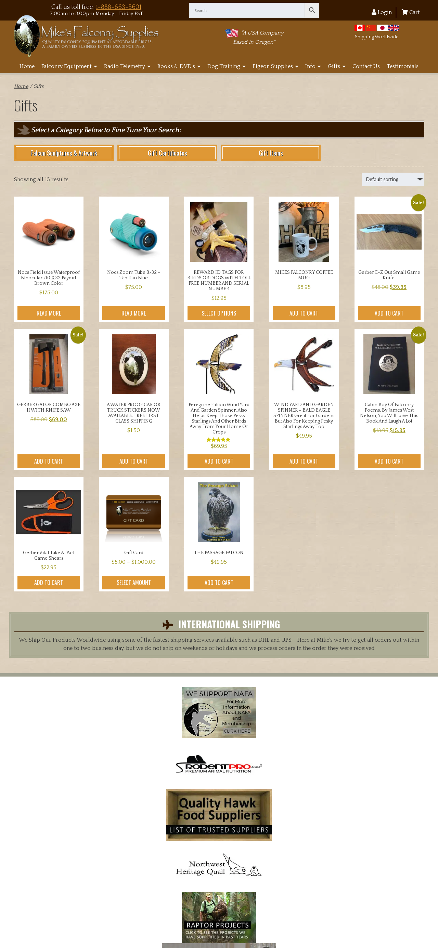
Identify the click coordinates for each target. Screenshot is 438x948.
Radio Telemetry (127, 66)
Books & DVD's (179, 66)
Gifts (337, 66)
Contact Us (366, 66)
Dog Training (226, 66)
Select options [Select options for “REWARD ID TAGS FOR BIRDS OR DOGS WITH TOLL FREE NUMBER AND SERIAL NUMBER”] (219, 313)
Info (313, 66)
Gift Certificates (167, 152)
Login (382, 12)
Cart (411, 12)
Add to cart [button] (303, 313)
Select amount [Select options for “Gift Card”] (134, 582)
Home (27, 66)
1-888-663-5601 (118, 7)
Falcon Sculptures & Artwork (63, 152)
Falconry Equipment (69, 66)
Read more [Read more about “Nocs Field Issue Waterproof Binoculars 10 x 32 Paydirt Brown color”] (49, 313)
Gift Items (271, 152)
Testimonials (402, 66)
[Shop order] (393, 179)
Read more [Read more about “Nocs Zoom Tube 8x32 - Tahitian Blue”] (133, 313)
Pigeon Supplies (275, 66)
